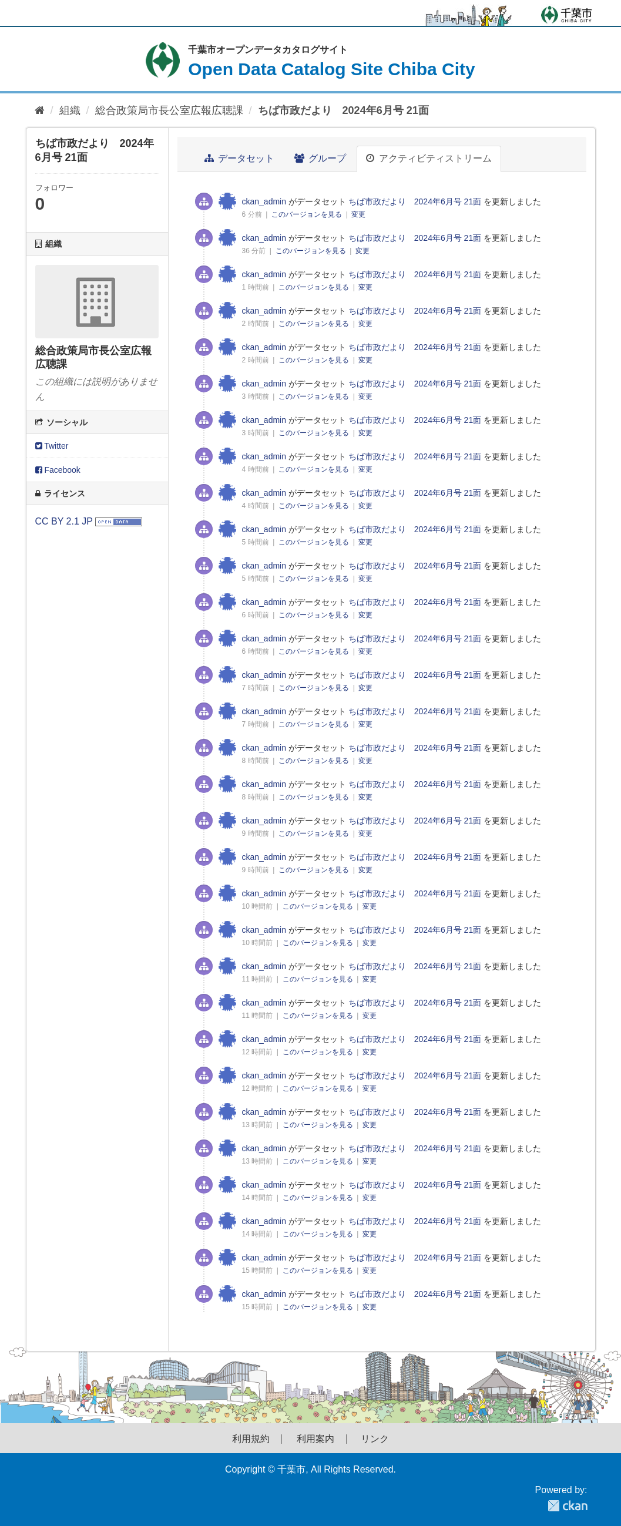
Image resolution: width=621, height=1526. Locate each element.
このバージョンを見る (307, 214)
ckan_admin (264, 201)
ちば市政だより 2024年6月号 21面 (343, 110)
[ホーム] (40, 110)
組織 (69, 110)
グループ (320, 158)
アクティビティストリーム (428, 158)
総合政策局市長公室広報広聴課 (169, 110)
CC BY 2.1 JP (64, 521)
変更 (358, 214)
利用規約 (251, 1439)
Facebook (57, 470)
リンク (375, 1439)
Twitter (52, 446)
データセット (239, 158)
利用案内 (315, 1439)
